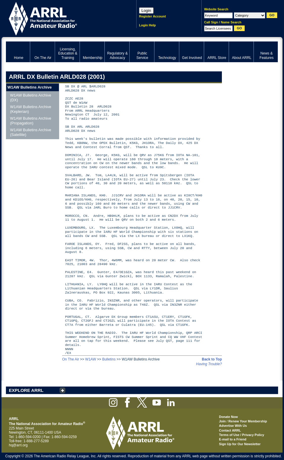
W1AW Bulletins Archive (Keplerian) (30, 109)
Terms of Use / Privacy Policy (241, 435)
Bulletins (108, 359)
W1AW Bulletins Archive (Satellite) (30, 132)
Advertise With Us (233, 425)
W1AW (90, 359)
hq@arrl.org (18, 445)
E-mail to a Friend (232, 439)
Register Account (152, 16)
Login (146, 10)
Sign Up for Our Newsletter (240, 444)
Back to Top (212, 359)
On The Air (70, 359)
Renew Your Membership (247, 421)
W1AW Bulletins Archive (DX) (30, 97)
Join (222, 421)
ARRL (63, 18)
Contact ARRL (230, 430)
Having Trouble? (209, 364)
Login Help (147, 25)
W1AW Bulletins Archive (29, 87)
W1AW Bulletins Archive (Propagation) (30, 120)
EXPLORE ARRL (26, 390)
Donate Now (228, 417)
